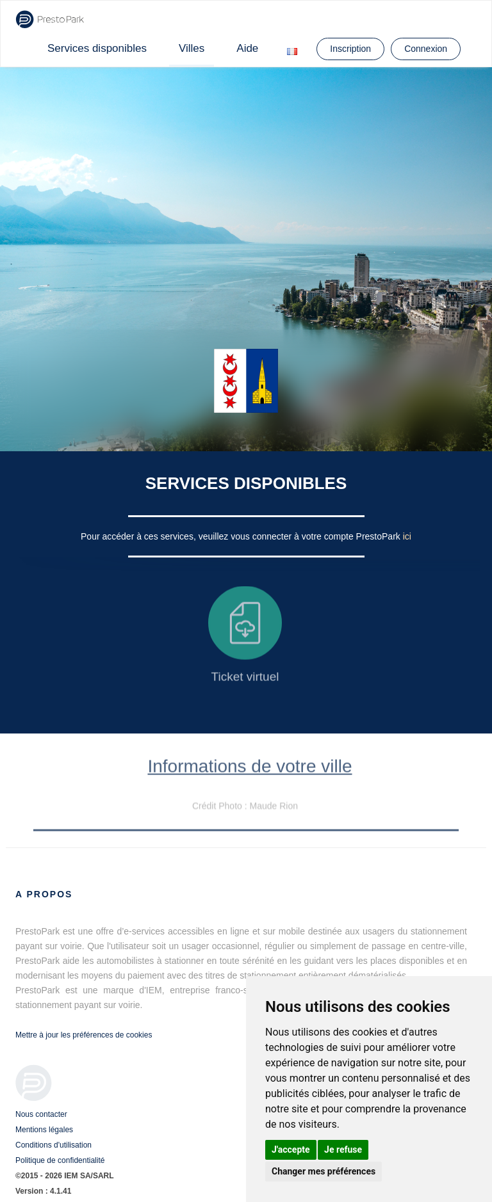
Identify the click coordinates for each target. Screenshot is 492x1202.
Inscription (350, 49)
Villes (191, 48)
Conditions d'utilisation (53, 1145)
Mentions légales (44, 1129)
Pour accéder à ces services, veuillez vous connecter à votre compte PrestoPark (242, 536)
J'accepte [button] (291, 1149)
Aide (247, 48)
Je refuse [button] (343, 1149)
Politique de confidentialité (59, 1160)
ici (407, 536)
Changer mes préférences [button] (323, 1171)
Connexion (425, 49)
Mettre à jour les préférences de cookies (83, 1034)
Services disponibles (97, 48)
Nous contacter (41, 1114)
